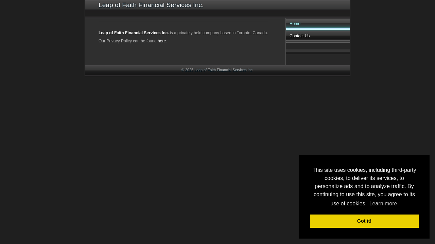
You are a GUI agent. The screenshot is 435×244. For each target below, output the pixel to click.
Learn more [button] (383, 203)
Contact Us (300, 36)
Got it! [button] (364, 221)
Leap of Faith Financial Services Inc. (134, 32)
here (162, 41)
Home (295, 23)
